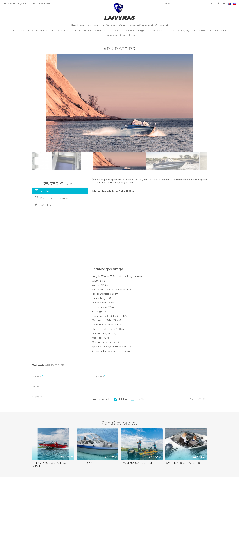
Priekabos (170, 30)
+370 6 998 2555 (39, 3)
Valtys (69, 30)
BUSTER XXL (85, 462)
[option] (119, 103)
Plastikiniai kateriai (35, 30)
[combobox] (186, 3)
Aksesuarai (118, 30)
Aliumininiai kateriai (55, 30)
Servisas (111, 25)
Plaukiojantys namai (186, 30)
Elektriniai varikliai (103, 30)
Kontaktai (161, 25)
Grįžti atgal (43, 204)
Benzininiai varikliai (83, 30)
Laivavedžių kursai (141, 25)
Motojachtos (19, 30)
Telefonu (123, 399)
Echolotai (129, 30)
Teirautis (42, 190)
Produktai (77, 25)
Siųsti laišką (197, 398)
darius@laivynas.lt (17, 3)
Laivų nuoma (95, 25)
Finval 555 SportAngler (136, 462)
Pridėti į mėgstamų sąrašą (51, 197)
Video (123, 25)
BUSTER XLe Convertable (182, 462)
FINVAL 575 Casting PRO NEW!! (49, 464)
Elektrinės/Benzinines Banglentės (119, 35)
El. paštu (140, 399)
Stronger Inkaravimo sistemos (150, 30)
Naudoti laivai (205, 30)
